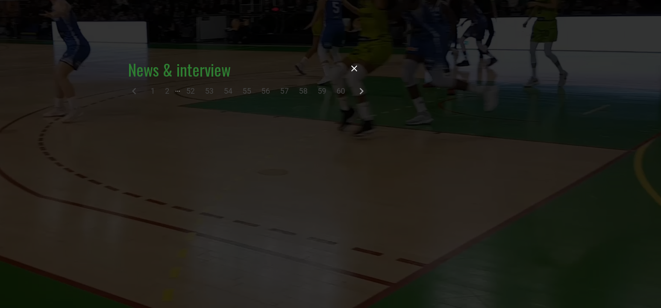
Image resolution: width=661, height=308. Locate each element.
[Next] (361, 93)
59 (321, 90)
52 (190, 90)
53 (209, 90)
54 (228, 90)
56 (265, 90)
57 (284, 90)
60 (340, 90)
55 (247, 90)
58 (303, 90)
